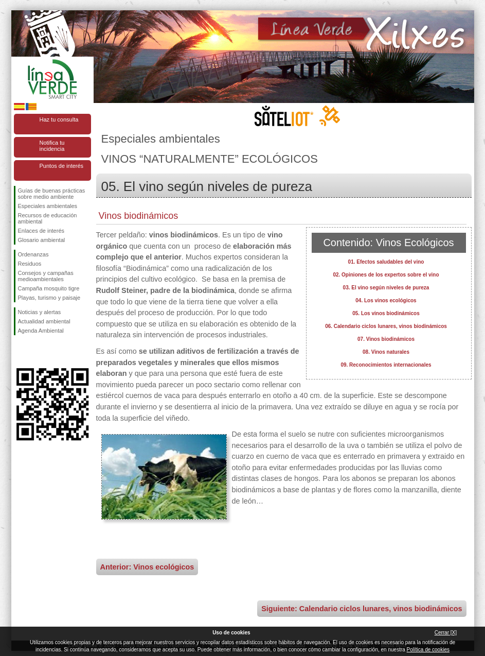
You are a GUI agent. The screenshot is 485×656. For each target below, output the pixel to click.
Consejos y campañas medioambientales (46, 276)
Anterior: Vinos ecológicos (147, 567)
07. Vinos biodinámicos (386, 339)
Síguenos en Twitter (37, 352)
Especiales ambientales (48, 206)
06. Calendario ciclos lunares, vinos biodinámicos (386, 326)
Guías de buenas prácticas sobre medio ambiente (51, 193)
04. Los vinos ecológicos (385, 300)
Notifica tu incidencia (52, 146)
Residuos (30, 264)
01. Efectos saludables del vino (386, 262)
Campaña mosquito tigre (49, 288)
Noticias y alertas (39, 312)
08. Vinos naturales (386, 352)
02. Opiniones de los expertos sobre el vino (386, 275)
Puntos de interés (62, 166)
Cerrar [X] (446, 632)
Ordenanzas (33, 254)
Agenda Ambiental (41, 330)
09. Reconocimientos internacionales (385, 365)
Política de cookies (428, 649)
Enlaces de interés (41, 231)
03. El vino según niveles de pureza (386, 287)
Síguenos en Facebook (20, 352)
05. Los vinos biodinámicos (386, 313)
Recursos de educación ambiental (47, 218)
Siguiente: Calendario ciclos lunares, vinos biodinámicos (361, 609)
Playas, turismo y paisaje (49, 298)
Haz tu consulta (59, 119)
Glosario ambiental (41, 240)
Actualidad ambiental (44, 321)
